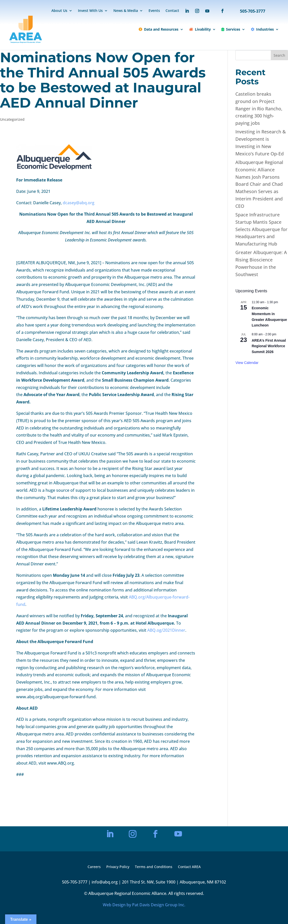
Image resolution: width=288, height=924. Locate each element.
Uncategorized (12, 119)
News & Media (125, 11)
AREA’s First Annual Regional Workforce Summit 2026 (269, 346)
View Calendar (246, 363)
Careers (94, 867)
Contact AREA (189, 867)
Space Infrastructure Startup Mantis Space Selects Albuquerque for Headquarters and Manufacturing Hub (261, 229)
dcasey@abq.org (78, 203)
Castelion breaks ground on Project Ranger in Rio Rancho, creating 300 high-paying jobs (258, 108)
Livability (200, 29)
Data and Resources (158, 29)
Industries (262, 29)
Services (230, 29)
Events (154, 11)
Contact (172, 11)
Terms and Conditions (153, 867)
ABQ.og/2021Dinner (166, 630)
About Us (59, 11)
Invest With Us (90, 11)
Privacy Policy (117, 867)
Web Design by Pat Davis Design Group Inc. (144, 905)
